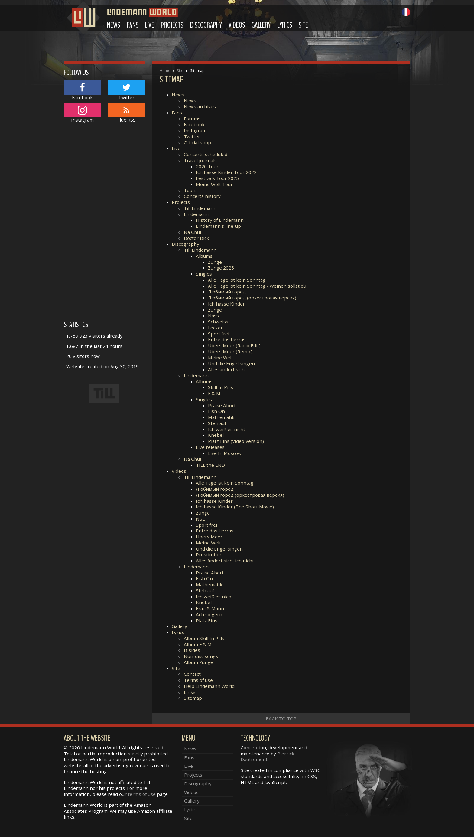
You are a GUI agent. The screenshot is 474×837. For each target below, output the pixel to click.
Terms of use (198, 680)
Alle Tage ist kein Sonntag (236, 280)
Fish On (216, 411)
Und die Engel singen (231, 363)
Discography (206, 25)
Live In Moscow (225, 453)
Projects (172, 25)
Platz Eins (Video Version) (236, 441)
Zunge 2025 (221, 268)
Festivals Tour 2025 (217, 178)
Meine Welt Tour (214, 184)
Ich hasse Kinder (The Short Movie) (235, 507)
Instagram (195, 130)
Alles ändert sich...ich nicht (225, 560)
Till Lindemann (200, 208)
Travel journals (200, 160)
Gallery (261, 25)
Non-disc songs (201, 656)
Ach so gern (209, 614)
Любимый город (227, 292)
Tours (190, 190)
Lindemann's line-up (218, 226)
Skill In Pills (220, 387)
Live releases (210, 447)
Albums (204, 256)
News (113, 25)
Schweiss (218, 322)
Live (149, 25)
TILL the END (210, 465)
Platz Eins (206, 620)
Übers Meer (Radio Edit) (234, 345)
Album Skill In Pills (204, 638)
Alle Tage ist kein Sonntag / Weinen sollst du (257, 286)
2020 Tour (207, 166)
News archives (200, 106)
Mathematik (221, 417)
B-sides (192, 650)
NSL (200, 519)
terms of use (142, 794)
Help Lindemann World (209, 686)
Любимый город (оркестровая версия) (252, 298)
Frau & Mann (210, 608)
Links (190, 692)
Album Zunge (198, 662)
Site (303, 25)
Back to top (281, 718)
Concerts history (202, 196)
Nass (213, 315)
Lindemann (196, 214)
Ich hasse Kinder (226, 304)
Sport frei (218, 334)
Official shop (197, 142)
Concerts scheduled (205, 154)
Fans (132, 25)
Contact (192, 674)
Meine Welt (220, 358)
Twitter (192, 136)
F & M (214, 393)
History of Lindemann (220, 220)
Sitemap (193, 698)
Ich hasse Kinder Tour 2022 (226, 172)
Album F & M (198, 644)
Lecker (215, 328)
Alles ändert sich (226, 369)
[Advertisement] (104, 225)
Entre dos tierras (226, 339)
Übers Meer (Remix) (230, 351)
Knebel (216, 435)
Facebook (194, 124)
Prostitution (209, 554)
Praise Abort (222, 405)
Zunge (215, 262)
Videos (237, 25)
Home (165, 70)
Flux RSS (126, 113)
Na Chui (192, 232)
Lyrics (285, 25)
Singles (204, 274)
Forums (192, 119)
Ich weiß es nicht (226, 429)
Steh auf (217, 423)
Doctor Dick (196, 238)
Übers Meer (209, 537)
